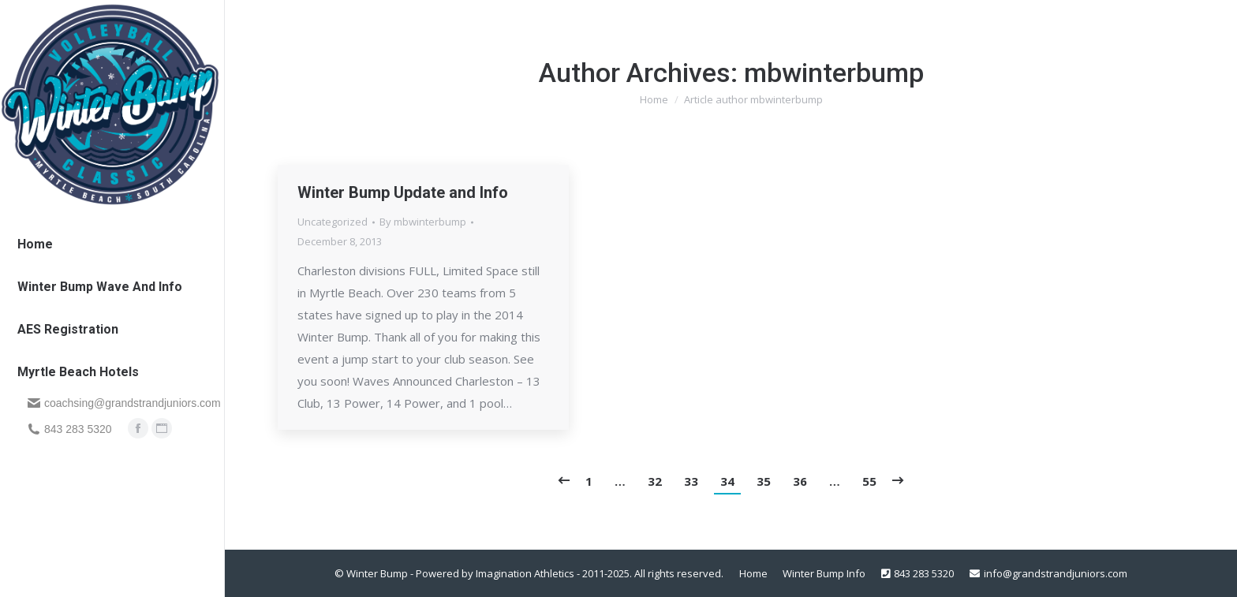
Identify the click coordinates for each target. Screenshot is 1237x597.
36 (800, 481)
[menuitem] (35, 244)
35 (764, 481)
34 (727, 481)
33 (691, 481)
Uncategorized (332, 222)
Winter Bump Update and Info (402, 192)
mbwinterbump (834, 72)
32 (655, 481)
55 (869, 481)
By (422, 222)
